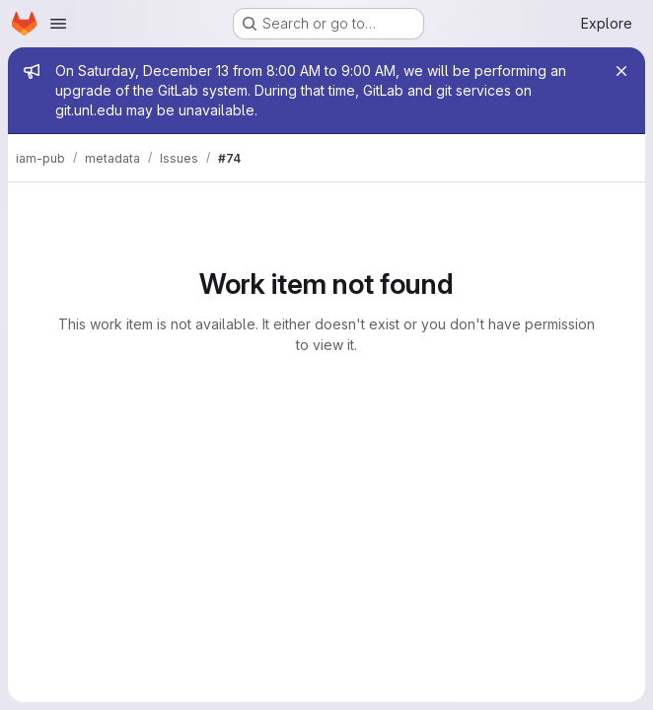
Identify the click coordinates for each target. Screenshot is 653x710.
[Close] (621, 71)
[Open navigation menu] (58, 23)
